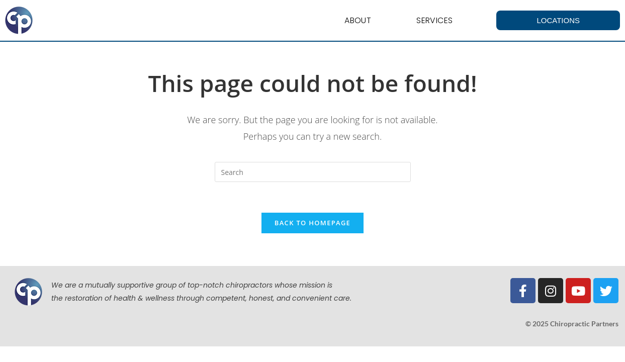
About (357, 20)
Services (434, 20)
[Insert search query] (313, 172)
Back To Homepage (312, 222)
